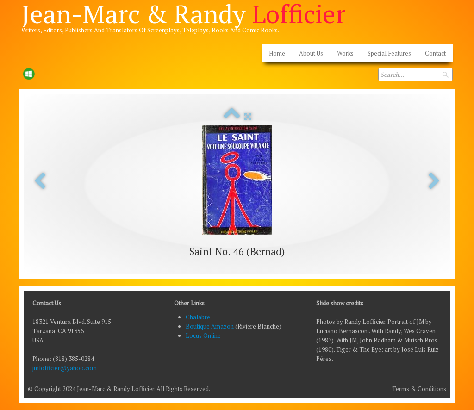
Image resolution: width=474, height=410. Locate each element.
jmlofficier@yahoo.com (64, 368)
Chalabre (198, 317)
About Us (311, 53)
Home (277, 53)
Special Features (389, 53)
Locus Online (203, 335)
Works (345, 53)
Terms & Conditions (419, 389)
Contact (435, 53)
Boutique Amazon (210, 326)
